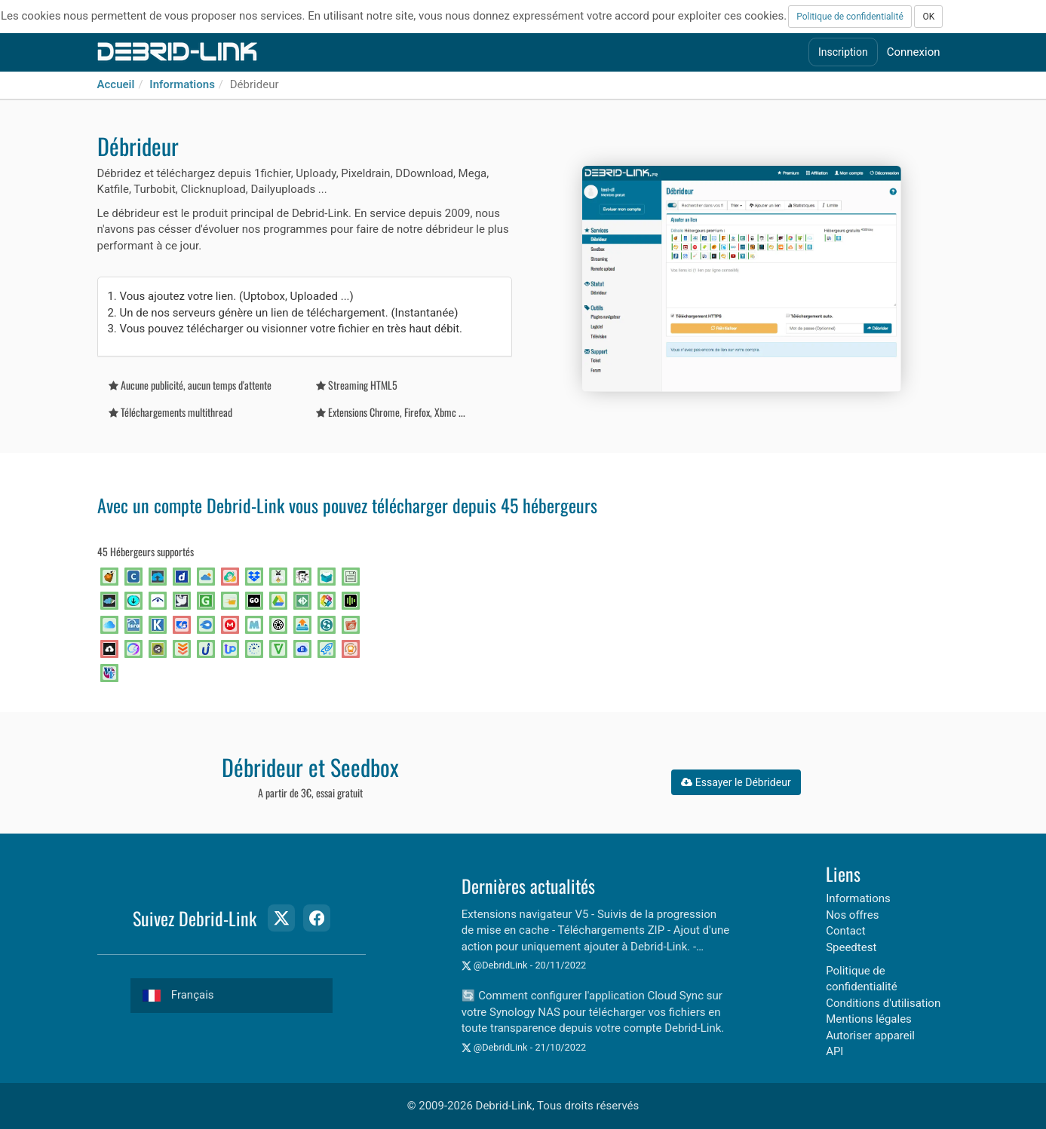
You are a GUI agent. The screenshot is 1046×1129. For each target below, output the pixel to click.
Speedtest (851, 947)
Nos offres (852, 915)
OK (928, 16)
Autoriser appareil (870, 1035)
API (834, 1051)
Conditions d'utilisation (883, 1003)
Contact (845, 931)
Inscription (843, 52)
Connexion (913, 52)
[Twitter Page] (281, 918)
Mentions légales (869, 1019)
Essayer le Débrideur (735, 782)
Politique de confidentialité (849, 16)
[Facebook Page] (316, 918)
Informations (182, 84)
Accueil (116, 84)
